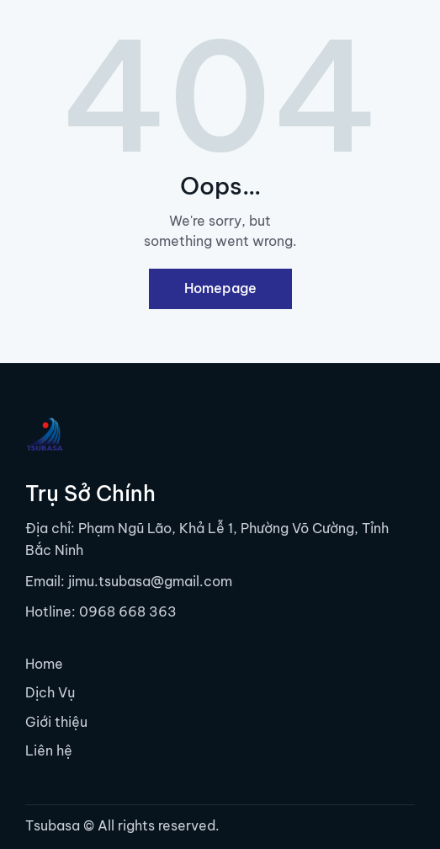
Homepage (220, 288)
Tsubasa (52, 825)
